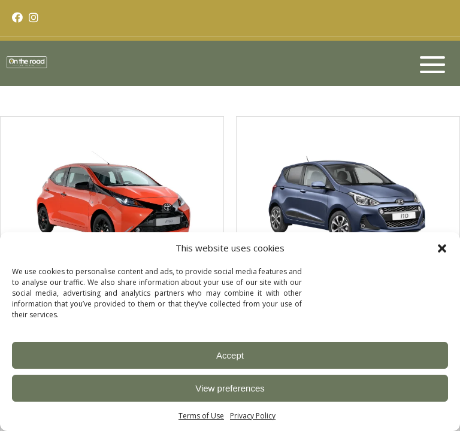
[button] (442, 248)
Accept (230, 355)
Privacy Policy (253, 416)
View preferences (230, 388)
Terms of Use (201, 416)
